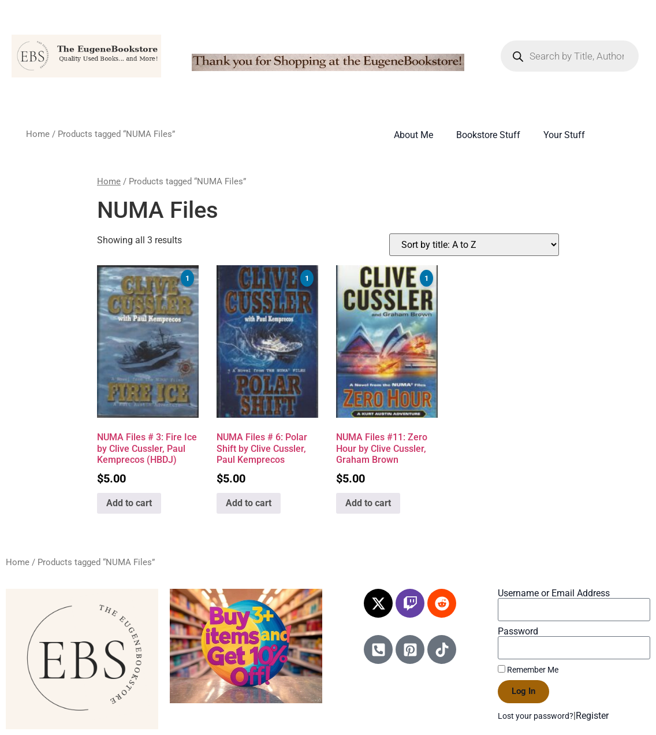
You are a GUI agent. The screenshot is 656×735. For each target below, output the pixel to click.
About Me (413, 134)
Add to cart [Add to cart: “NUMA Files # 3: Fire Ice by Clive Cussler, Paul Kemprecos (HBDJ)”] (129, 503)
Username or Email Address (554, 593)
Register (592, 715)
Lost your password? (535, 716)
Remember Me (528, 669)
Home (38, 134)
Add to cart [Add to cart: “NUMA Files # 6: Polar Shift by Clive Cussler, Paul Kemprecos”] (248, 503)
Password (518, 631)
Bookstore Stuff (488, 134)
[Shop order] (474, 244)
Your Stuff (564, 134)
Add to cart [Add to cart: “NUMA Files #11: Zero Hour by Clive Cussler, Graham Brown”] (368, 503)
